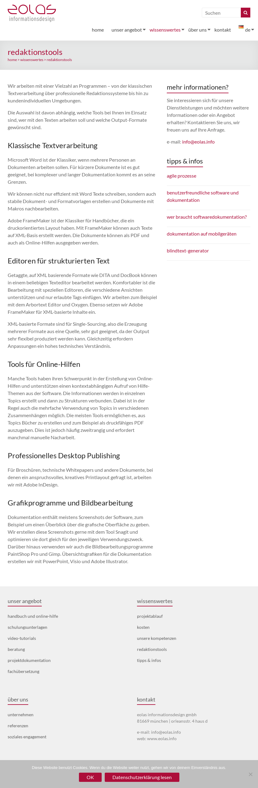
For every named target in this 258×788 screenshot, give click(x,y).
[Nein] (250, 774)
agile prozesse (181, 176)
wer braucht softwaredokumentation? (207, 217)
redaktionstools (152, 649)
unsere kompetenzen (156, 638)
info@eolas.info (198, 141)
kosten (143, 627)
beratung (16, 649)
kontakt (222, 30)
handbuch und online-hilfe (33, 616)
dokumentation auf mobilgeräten (202, 233)
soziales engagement (27, 736)
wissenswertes (165, 30)
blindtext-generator (188, 250)
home (98, 30)
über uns (197, 30)
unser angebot (126, 30)
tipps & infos (149, 660)
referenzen (18, 725)
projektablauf (150, 616)
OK (90, 777)
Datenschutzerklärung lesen (142, 777)
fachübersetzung (23, 671)
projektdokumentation (29, 660)
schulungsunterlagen (27, 627)
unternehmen (20, 714)
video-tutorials (22, 638)
